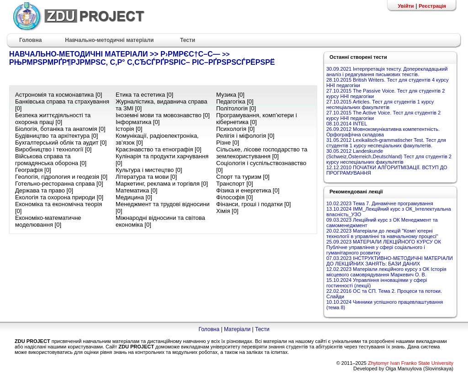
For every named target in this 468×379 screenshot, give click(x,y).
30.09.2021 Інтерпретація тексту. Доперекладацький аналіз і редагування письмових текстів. (386, 71)
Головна (208, 329)
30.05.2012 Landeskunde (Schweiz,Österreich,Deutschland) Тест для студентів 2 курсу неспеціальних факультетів (389, 156)
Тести (262, 329)
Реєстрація (432, 6)
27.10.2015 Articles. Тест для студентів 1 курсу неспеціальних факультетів (380, 104)
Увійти (406, 6)
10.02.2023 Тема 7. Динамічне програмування (379, 203)
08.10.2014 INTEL (346, 123)
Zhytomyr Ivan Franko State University (410, 363)
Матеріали (237, 329)
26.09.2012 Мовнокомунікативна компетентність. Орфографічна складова (383, 131)
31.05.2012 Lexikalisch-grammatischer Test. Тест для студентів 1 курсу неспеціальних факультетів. (386, 142)
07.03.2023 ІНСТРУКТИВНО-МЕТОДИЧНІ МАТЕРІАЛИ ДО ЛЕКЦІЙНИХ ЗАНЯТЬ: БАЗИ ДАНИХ (389, 260)
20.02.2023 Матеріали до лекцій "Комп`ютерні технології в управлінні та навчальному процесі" (382, 233)
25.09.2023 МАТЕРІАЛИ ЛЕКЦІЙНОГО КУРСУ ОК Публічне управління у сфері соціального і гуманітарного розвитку (383, 247)
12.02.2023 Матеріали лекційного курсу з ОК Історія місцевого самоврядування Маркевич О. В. (386, 271)
